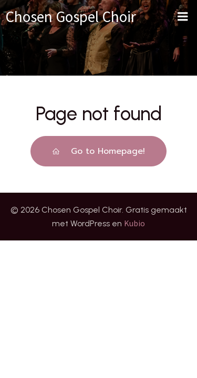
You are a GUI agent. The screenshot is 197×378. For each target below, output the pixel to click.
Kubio (134, 223)
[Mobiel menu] (183, 17)
